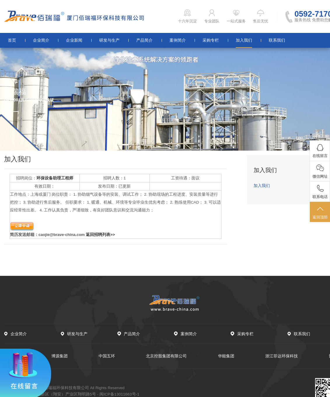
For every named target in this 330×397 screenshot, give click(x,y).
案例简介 (178, 40)
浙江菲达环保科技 (281, 356)
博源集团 (59, 356)
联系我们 (277, 40)
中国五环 (107, 356)
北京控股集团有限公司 (166, 356)
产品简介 (144, 40)
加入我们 (244, 40)
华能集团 (226, 356)
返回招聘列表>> (100, 234)
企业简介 (41, 40)
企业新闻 (74, 40)
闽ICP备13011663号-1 (119, 394)
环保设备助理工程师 (54, 178)
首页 (12, 40)
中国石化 (12, 356)
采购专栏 (210, 40)
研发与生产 (109, 40)
